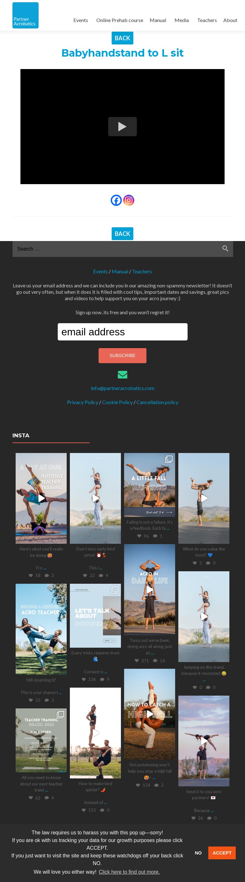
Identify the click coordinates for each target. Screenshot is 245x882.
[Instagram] (128, 200)
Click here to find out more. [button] (129, 872)
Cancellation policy (157, 402)
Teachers (207, 20)
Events (80, 20)
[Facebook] (116, 200)
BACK (122, 38)
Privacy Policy (82, 402)
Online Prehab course (119, 20)
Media (181, 20)
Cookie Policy (117, 402)
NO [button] (198, 852)
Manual (158, 20)
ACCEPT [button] (222, 852)
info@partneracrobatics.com (122, 388)
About (230, 20)
